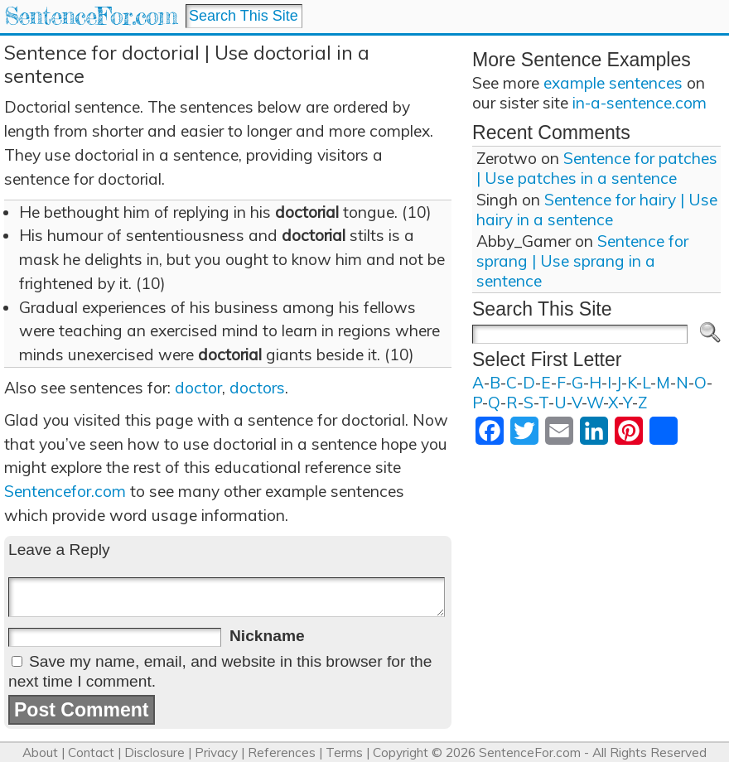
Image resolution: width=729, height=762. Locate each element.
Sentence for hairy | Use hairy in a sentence (596, 209)
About (40, 752)
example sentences (613, 83)
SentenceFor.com (90, 16)
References (282, 752)
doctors (257, 388)
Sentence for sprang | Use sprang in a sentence (582, 261)
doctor (198, 388)
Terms (344, 752)
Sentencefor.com (65, 491)
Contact (91, 752)
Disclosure (154, 752)
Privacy (216, 752)
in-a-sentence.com (639, 103)
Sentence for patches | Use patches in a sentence (596, 168)
